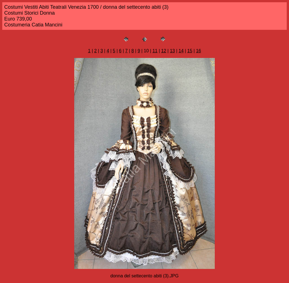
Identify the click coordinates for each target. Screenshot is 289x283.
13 (172, 50)
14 (181, 50)
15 (189, 50)
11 (154, 50)
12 (163, 50)
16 (198, 50)
